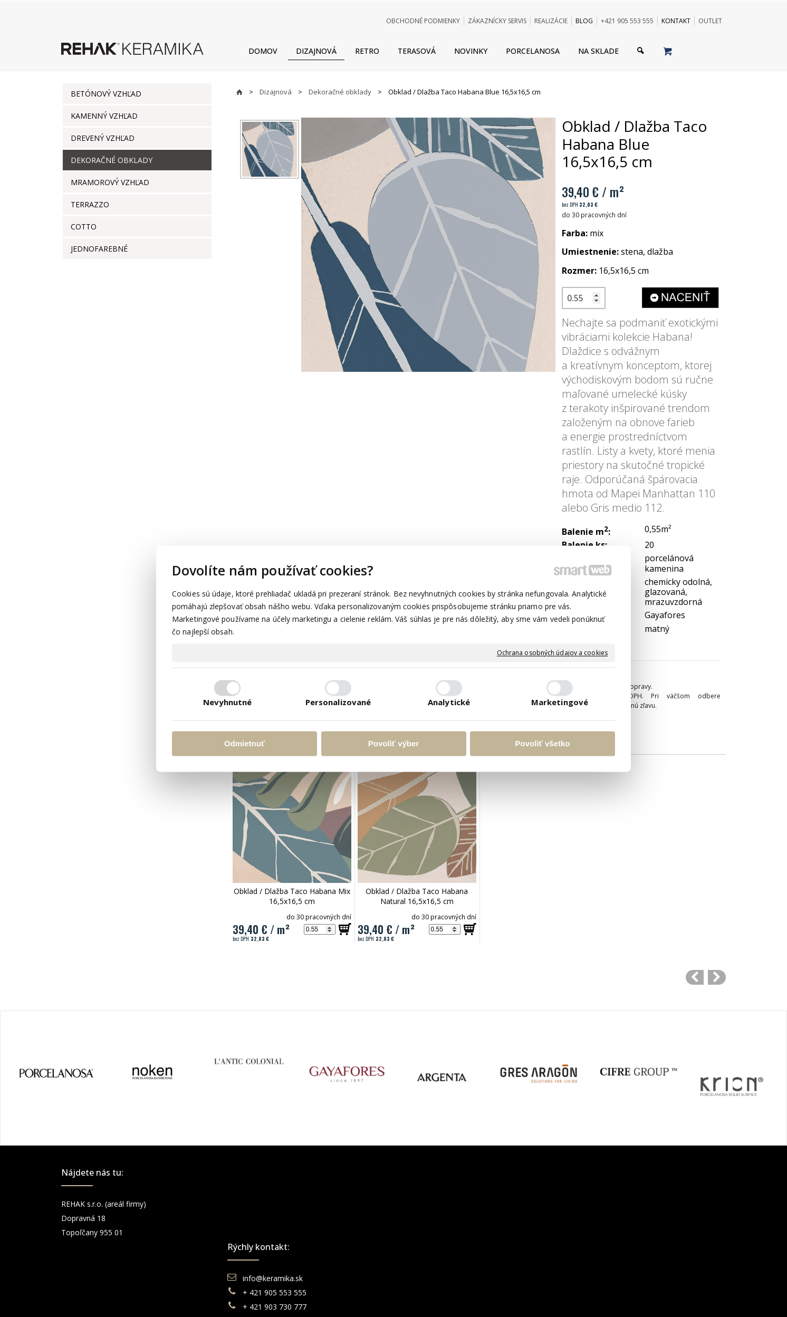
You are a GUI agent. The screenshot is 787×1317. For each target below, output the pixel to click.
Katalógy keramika (443, 1247)
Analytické (449, 702)
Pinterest (595, 1247)
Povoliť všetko (542, 743)
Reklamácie (432, 1232)
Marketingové (559, 702)
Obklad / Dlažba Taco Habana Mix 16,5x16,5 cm (293, 896)
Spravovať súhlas (555, 1295)
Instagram (597, 1218)
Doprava (427, 1218)
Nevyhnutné (227, 702)
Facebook (596, 1204)
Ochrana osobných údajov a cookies (552, 653)
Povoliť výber (393, 743)
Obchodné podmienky (449, 1204)
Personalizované (338, 702)
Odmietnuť (244, 743)
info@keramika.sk (274, 1204)
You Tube (596, 1232)
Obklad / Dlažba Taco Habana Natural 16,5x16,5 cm (418, 896)
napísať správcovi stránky (364, 1295)
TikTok (591, 1261)
